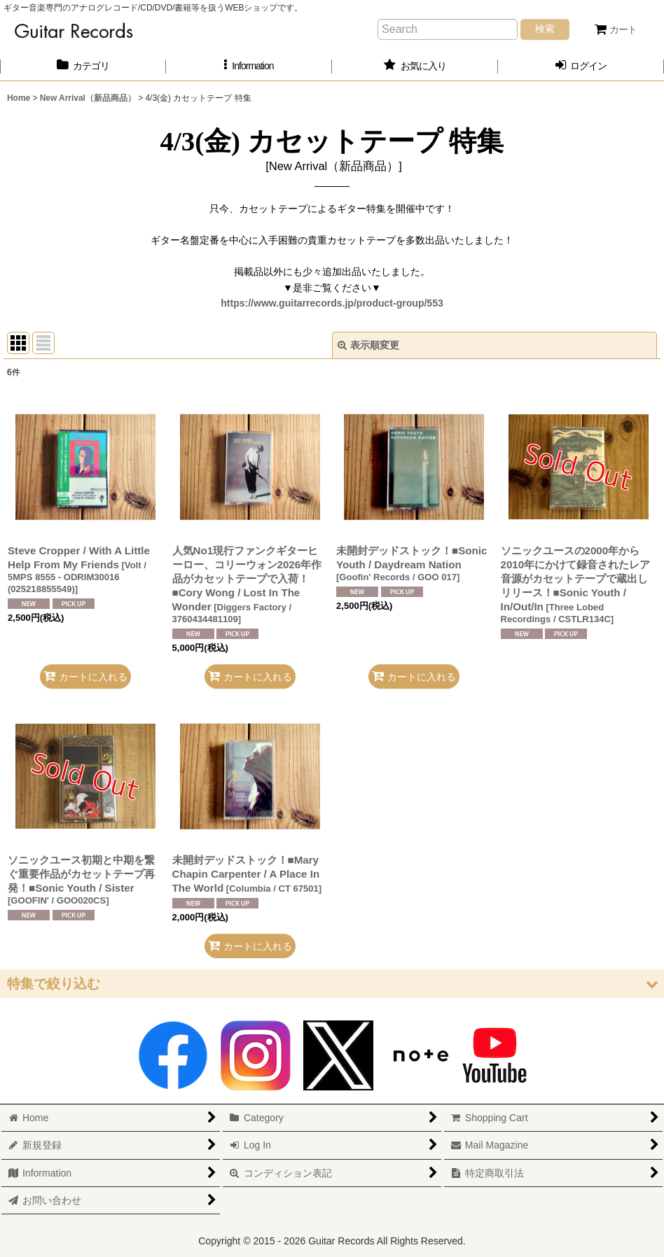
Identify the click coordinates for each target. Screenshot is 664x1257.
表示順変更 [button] (368, 345)
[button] (249, 66)
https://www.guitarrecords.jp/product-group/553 (332, 303)
